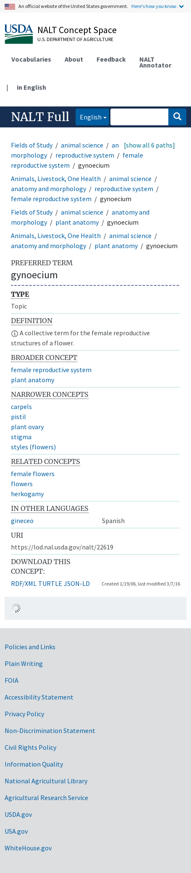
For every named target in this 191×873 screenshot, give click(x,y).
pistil (18, 416)
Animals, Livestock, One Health (56, 178)
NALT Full (40, 116)
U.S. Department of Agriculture (75, 39)
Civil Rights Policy (30, 747)
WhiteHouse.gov (28, 848)
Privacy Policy (24, 714)
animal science (82, 145)
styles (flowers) (33, 447)
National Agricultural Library (46, 781)
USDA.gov (18, 814)
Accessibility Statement (39, 697)
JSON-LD (77, 583)
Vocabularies (31, 59)
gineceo (22, 520)
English (89, 116)
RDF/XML (24, 583)
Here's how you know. (154, 6)
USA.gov (16, 831)
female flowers (33, 473)
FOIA (11, 680)
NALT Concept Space (77, 30)
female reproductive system (51, 198)
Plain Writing (24, 663)
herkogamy (27, 494)
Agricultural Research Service (46, 797)
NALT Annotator (155, 62)
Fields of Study (31, 145)
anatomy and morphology (48, 188)
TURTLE (50, 583)
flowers (22, 483)
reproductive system (84, 155)
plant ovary (27, 426)
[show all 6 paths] (149, 145)
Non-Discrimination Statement (50, 730)
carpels (21, 406)
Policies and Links (30, 646)
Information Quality (34, 764)
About (74, 59)
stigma (21, 437)
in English (31, 87)
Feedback (111, 59)
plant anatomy (77, 222)
